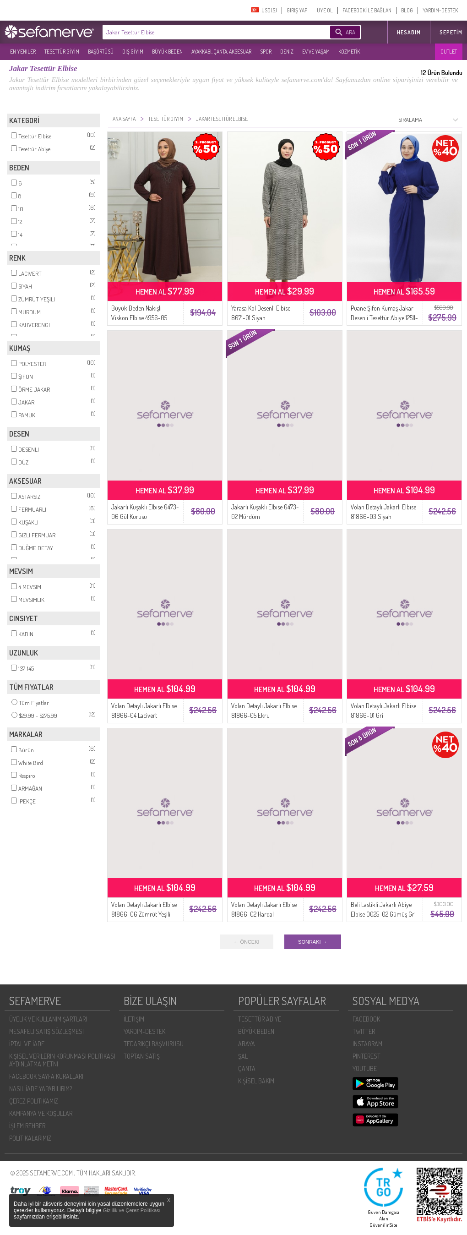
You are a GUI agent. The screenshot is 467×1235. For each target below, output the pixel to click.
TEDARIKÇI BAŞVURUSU (154, 1044)
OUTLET (448, 51)
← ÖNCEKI (246, 942)
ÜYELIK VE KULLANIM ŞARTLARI (48, 1019)
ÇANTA (246, 1068)
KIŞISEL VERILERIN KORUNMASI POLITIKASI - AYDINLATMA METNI (64, 1060)
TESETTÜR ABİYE (259, 1019)
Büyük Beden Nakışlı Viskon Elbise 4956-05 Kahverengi (139, 317)
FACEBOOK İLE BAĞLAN (366, 10)
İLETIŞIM (134, 1019)
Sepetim (451, 32)
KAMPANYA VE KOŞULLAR (40, 1113)
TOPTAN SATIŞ (142, 1056)
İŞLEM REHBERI (28, 1126)
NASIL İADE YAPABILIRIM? (40, 1089)
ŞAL (243, 1056)
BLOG (407, 10)
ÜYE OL (325, 10)
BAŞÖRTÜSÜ (101, 51)
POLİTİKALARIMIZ (30, 1138)
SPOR (266, 51)
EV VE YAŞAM (316, 51)
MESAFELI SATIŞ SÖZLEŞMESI (46, 1031)
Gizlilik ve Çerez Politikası (132, 1210)
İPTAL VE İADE (26, 1044)
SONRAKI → (312, 942)
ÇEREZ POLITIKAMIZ (33, 1101)
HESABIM (409, 32)
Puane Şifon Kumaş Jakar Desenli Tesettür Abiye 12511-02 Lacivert (384, 317)
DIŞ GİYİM (132, 51)
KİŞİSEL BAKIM (256, 1081)
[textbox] (202, 32)
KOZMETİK (349, 51)
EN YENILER (23, 51)
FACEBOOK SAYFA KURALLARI (46, 1076)
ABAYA (246, 1044)
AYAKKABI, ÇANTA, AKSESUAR (221, 51)
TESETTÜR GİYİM (61, 51)
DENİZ (286, 51)
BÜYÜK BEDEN (167, 51)
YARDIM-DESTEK (440, 10)
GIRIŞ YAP (297, 10)
